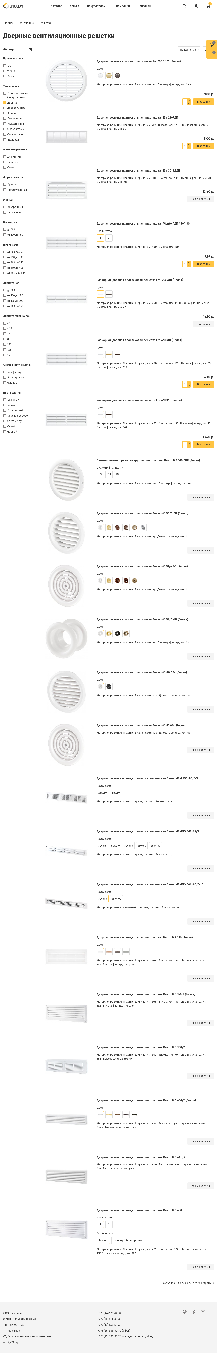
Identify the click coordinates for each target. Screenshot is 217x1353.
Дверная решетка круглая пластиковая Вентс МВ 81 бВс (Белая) (141, 725)
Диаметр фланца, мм (16, 316)
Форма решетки (13, 177)
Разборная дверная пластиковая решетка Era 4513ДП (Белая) (139, 340)
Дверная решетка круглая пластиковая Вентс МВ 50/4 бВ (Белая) (142, 513)
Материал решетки (15, 149)
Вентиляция (27, 23)
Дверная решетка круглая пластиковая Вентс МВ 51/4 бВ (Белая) (142, 566)
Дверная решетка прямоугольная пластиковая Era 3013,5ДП (138, 170)
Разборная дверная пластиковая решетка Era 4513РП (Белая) (139, 400)
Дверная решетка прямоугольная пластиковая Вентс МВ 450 (139, 1210)
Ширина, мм (10, 244)
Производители (13, 58)
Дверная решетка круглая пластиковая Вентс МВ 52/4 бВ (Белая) (142, 619)
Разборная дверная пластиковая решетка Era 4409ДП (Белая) (140, 280)
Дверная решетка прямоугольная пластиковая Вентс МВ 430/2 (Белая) (146, 1100)
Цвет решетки (12, 392)
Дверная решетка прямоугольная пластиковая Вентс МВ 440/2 (141, 1157)
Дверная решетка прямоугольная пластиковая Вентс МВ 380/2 (141, 1047)
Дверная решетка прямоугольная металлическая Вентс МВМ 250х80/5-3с (148, 778)
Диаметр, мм (11, 283)
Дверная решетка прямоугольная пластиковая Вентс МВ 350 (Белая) (145, 937)
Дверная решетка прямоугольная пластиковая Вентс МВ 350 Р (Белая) (146, 994)
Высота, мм (10, 222)
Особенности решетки (17, 364)
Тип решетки (11, 86)
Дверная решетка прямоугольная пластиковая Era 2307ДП (137, 117)
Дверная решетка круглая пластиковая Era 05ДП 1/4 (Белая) (139, 61)
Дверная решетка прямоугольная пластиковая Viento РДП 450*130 (143, 223)
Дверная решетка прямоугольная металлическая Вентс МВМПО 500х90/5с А (150, 884)
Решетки (45, 23)
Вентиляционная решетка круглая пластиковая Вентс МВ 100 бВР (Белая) (148, 460)
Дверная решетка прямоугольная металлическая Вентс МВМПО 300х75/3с (148, 831)
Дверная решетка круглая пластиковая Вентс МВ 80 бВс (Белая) (142, 672)
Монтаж (8, 199)
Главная (8, 23)
